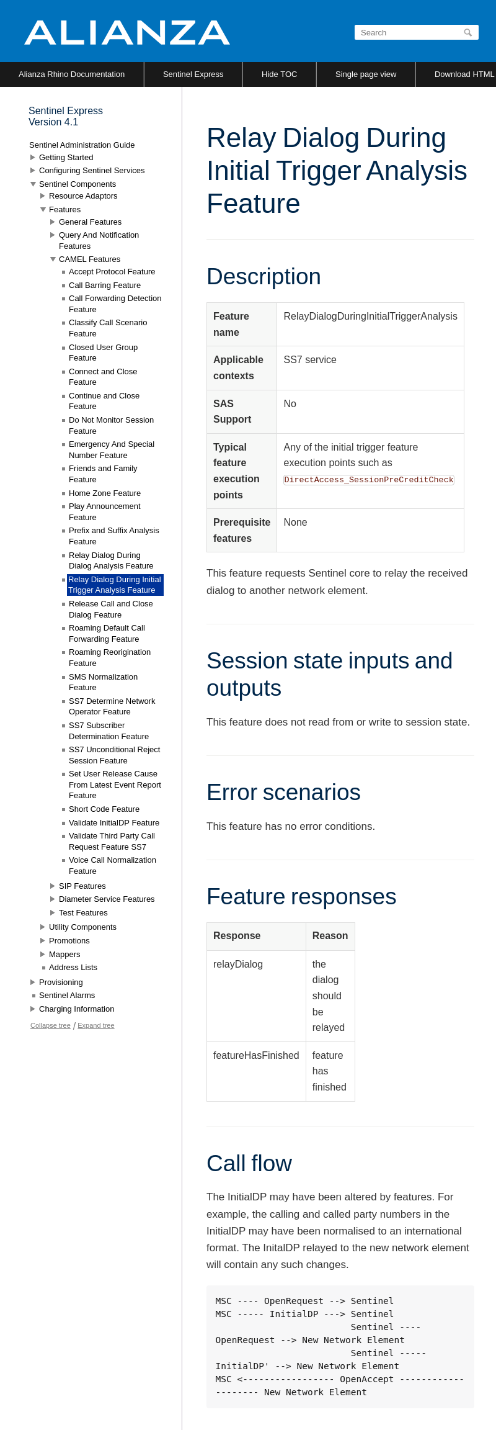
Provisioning (61, 982)
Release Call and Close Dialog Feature (111, 609)
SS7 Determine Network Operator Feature (112, 706)
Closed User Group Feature (103, 353)
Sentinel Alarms (67, 995)
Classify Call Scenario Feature (108, 328)
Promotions (69, 940)
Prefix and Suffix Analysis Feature (114, 536)
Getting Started (66, 157)
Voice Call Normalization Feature (112, 865)
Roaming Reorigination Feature (110, 657)
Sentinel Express (193, 74)
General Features (90, 222)
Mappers (65, 954)
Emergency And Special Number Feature (111, 449)
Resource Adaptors (83, 195)
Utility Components (83, 927)
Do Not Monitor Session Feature (111, 425)
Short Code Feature (104, 809)
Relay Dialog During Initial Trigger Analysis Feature (114, 585)
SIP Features (82, 886)
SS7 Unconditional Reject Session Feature (114, 755)
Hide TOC (279, 74)
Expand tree (96, 1025)
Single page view (365, 74)
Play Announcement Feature (105, 511)
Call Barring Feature (105, 285)
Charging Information (76, 1009)
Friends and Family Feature (103, 474)
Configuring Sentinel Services (92, 170)
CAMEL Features (89, 259)
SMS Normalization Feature (103, 682)
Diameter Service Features (107, 899)
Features (65, 209)
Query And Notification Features (99, 240)
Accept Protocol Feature (112, 271)
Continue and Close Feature (104, 401)
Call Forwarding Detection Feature (115, 304)
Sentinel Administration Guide (82, 145)
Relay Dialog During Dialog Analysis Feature (111, 561)
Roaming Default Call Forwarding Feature (107, 633)
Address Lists (73, 967)
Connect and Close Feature (103, 377)
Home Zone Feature (105, 493)
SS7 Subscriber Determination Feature (109, 731)
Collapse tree (50, 1025)
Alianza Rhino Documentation (72, 74)
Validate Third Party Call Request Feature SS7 (112, 841)
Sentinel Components (77, 184)
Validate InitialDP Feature (114, 822)
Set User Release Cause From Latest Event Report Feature (115, 784)
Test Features (83, 912)
